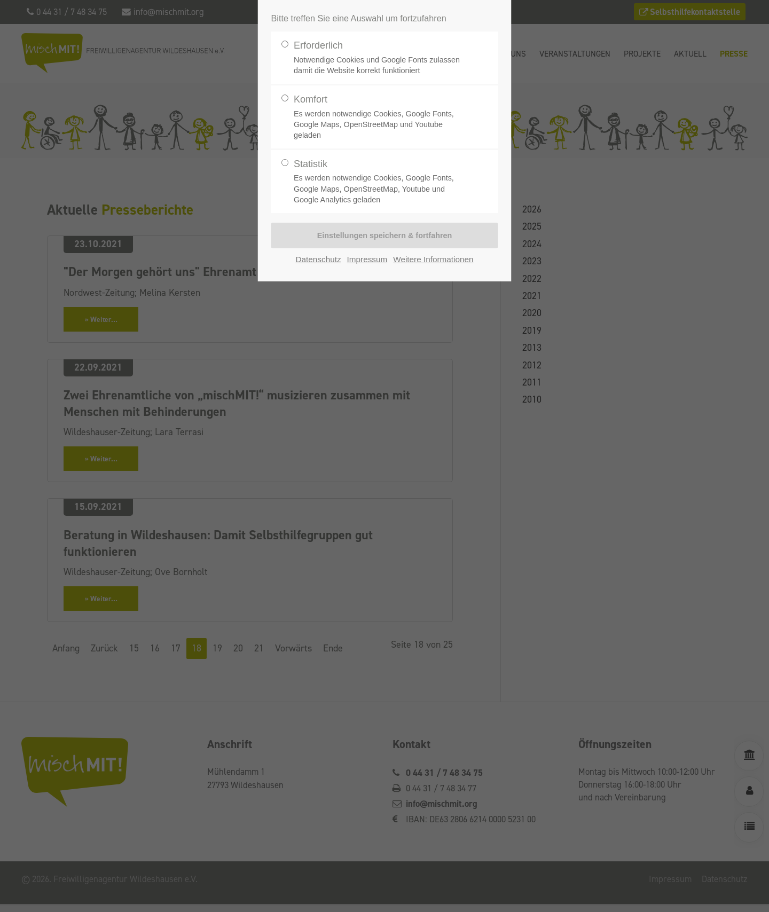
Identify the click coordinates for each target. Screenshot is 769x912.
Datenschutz (318, 259)
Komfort (380, 117)
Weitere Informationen (433, 259)
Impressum (367, 259)
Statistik (380, 182)
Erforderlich (380, 58)
